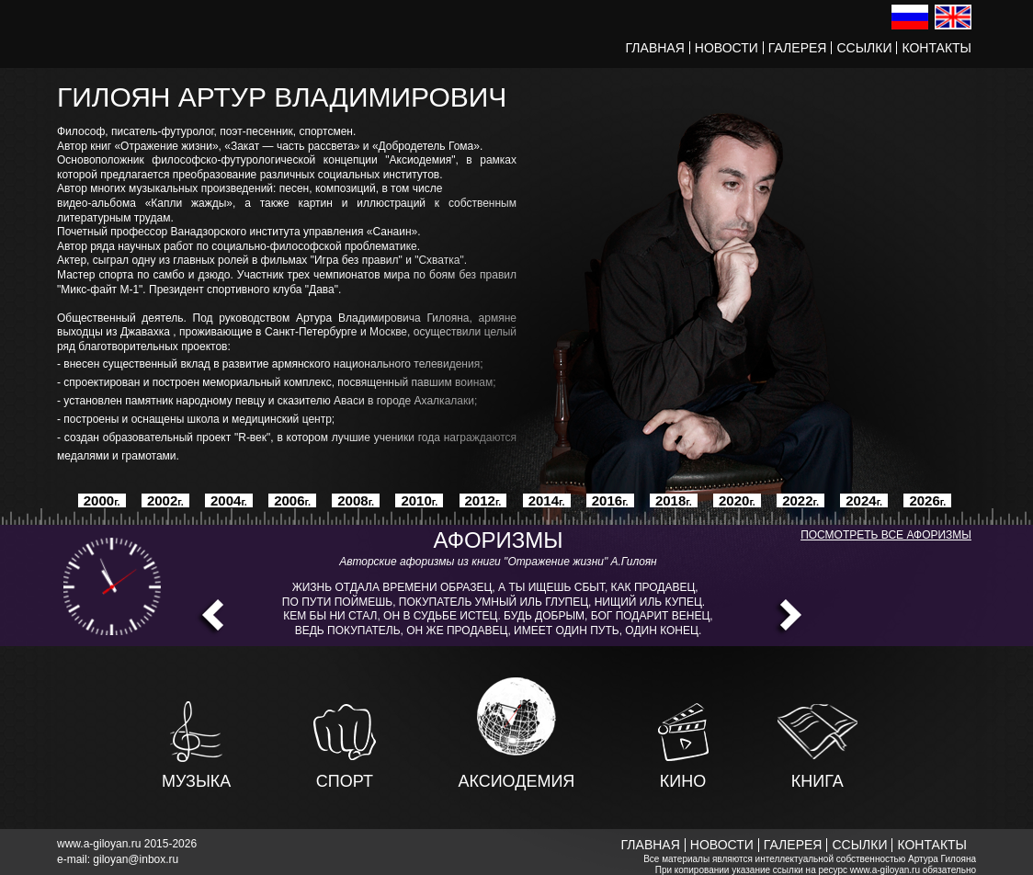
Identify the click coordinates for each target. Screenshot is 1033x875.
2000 (102, 500)
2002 (165, 500)
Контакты (936, 47)
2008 (355, 500)
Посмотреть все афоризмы (885, 534)
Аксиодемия (516, 772)
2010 (419, 500)
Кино (683, 772)
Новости (726, 47)
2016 (610, 500)
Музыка (196, 772)
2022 (800, 500)
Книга (817, 772)
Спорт (344, 772)
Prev (209, 617)
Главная (655, 47)
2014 (546, 500)
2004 (228, 500)
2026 (927, 500)
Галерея (797, 47)
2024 (864, 500)
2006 (292, 500)
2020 (737, 500)
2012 (483, 500)
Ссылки (863, 47)
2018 (673, 500)
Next (787, 617)
